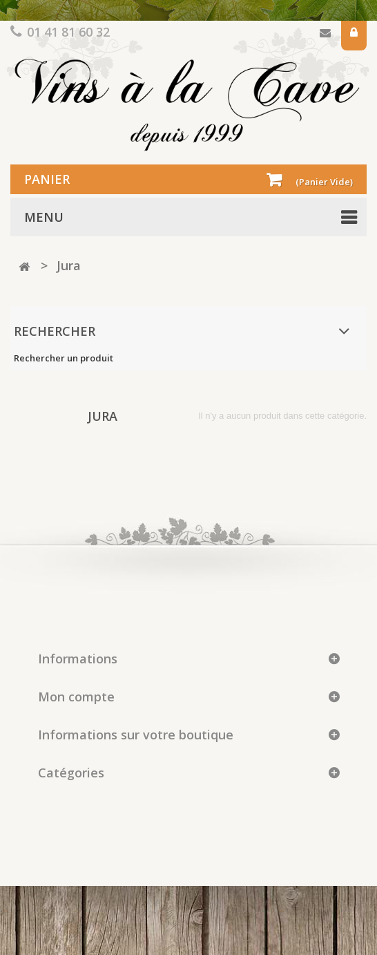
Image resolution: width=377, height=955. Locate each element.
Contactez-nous (325, 35)
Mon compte (76, 696)
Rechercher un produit (63, 357)
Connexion (354, 35)
